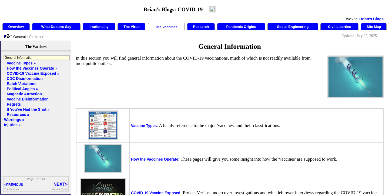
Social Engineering (292, 27)
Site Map (374, 27)
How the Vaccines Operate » (32, 68)
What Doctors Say (56, 27)
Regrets (14, 104)
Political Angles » (22, 89)
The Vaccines (166, 27)
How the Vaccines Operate (154, 159)
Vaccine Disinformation (28, 99)
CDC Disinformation (25, 78)
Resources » (18, 114)
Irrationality (99, 27)
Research (201, 27)
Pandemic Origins (241, 27)
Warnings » (14, 120)
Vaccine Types (144, 125)
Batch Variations (21, 84)
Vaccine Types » (21, 63)
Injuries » (12, 125)
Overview (16, 27)
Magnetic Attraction (24, 94)
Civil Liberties (339, 27)
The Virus (131, 27)
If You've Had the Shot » (28, 109)
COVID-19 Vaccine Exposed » (33, 73)
